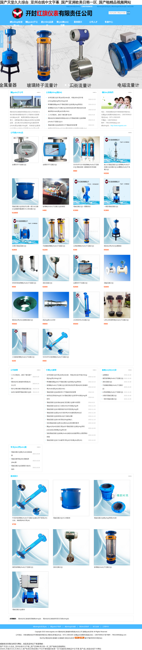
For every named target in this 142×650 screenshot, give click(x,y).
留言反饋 (130, 6)
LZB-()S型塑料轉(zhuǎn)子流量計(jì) (116, 320)
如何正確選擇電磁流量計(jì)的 (21, 392)
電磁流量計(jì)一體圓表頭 (81, 206)
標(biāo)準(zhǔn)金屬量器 (112, 246)
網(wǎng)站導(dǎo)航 (119, 6)
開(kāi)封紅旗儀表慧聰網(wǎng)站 (29, 619)
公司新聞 (14, 370)
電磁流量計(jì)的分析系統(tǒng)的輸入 (59, 419)
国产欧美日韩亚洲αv (31, 649)
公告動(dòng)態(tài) (54, 92)
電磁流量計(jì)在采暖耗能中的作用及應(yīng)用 (62, 409)
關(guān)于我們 (55, 626)
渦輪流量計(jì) (108, 283)
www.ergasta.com (52, 632)
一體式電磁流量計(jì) (110, 399)
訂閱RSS (106, 626)
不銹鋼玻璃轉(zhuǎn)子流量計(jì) (54, 246)
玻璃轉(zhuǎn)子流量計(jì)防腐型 (54, 206)
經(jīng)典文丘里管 (49, 320)
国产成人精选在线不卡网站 (90, 649)
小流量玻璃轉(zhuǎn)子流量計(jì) (23, 357)
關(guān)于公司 (32, 23)
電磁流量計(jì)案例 (18, 609)
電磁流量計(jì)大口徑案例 (61, 518)
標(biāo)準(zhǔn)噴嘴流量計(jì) (22, 320)
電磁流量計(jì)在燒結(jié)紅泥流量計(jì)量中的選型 (63, 402)
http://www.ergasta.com (119, 125)
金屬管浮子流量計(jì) (19, 165)
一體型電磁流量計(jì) (111, 206)
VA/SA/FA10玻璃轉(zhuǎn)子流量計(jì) (56, 357)
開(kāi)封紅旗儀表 (51, 638)
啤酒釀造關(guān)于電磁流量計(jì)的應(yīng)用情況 (65, 104)
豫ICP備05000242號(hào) (93, 638)
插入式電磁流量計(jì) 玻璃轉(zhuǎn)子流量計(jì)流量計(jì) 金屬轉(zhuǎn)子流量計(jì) (117, 167)
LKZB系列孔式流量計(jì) (81, 320)
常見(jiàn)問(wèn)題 (19, 447)
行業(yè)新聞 (51, 370)
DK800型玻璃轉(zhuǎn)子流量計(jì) (24, 283)
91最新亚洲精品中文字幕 (69, 649)
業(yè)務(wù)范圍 (62, 23)
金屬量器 (106, 375)
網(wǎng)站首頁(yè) (103, 6)
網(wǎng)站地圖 (70, 626)
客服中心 (109, 22)
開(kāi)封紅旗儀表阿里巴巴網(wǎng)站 (56, 619)
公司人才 (93, 22)
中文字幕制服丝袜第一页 (49, 649)
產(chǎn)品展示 (47, 23)
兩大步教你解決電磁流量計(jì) (21, 389)
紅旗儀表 (61, 638)
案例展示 (78, 22)
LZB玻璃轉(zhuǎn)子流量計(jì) (83, 246)
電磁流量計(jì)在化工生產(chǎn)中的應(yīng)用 (62, 406)
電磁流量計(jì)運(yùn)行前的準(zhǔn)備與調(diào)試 (64, 413)
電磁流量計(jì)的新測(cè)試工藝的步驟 (60, 416)
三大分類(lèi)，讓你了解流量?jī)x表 (60, 115)
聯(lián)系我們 (107, 92)
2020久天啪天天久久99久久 (11, 649)
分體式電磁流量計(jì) (19, 246)
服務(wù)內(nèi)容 (109, 370)
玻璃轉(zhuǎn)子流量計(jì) (103, 567)
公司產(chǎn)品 (17, 133)
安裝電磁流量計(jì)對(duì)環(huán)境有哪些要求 (63, 423)
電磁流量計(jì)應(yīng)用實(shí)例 (105, 518)
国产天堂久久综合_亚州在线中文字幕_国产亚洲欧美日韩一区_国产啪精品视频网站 (65, 2)
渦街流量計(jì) (47, 283)
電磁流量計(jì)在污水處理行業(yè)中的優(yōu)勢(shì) (64, 440)
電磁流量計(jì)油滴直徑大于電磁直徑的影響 (62, 125)
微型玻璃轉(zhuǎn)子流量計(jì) (113, 378)
